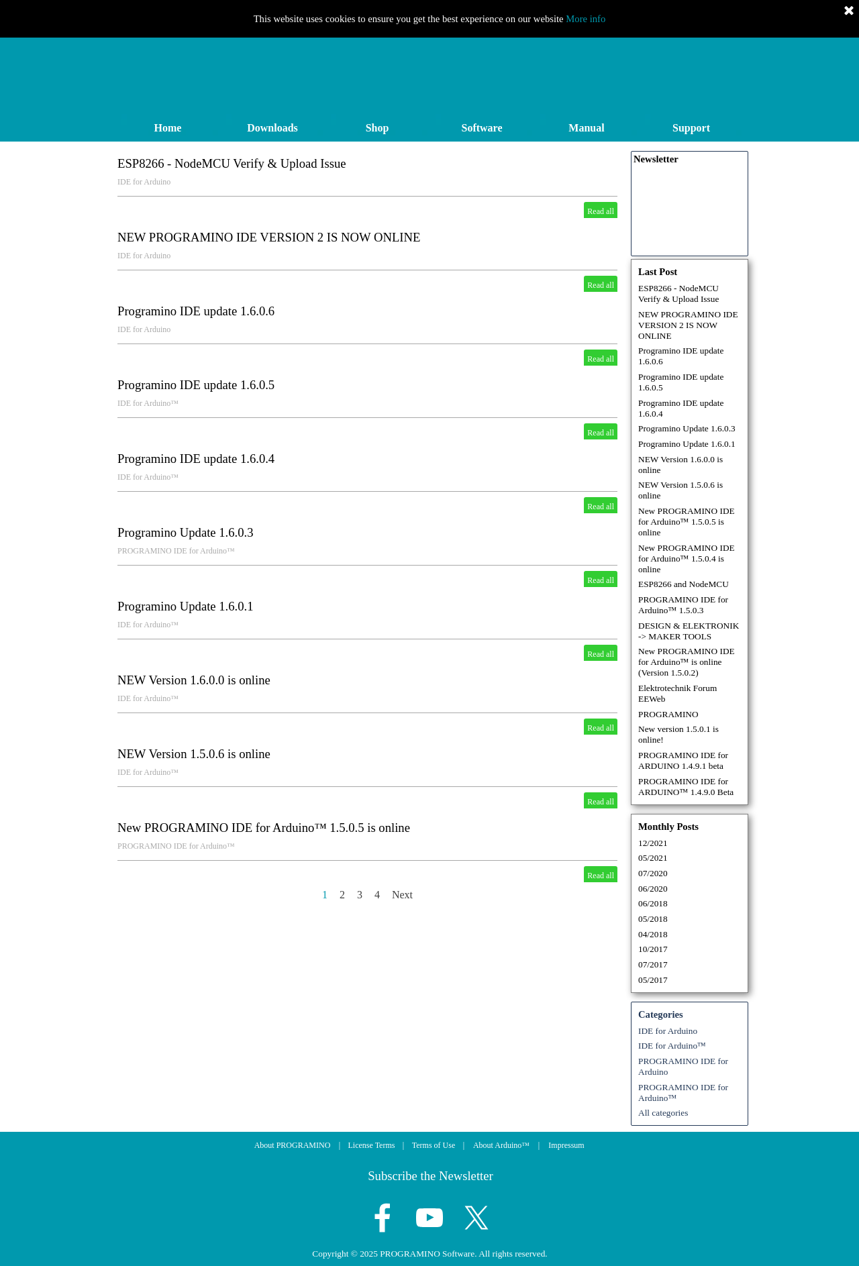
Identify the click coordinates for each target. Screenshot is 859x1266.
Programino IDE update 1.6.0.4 (195, 459)
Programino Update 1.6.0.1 (185, 606)
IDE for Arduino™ (148, 403)
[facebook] (382, 1217)
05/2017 (653, 980)
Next (402, 894)
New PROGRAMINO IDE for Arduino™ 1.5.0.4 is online (686, 558)
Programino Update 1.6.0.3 (185, 532)
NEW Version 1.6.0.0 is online (193, 680)
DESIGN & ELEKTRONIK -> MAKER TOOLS (688, 631)
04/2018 (653, 934)
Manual (586, 128)
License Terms (371, 1145)
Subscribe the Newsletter (430, 1176)
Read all (600, 211)
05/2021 (653, 858)
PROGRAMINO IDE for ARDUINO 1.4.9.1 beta (683, 760)
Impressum (566, 1145)
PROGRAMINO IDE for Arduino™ (176, 551)
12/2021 (653, 843)
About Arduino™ (501, 1145)
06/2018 (653, 903)
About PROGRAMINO (292, 1145)
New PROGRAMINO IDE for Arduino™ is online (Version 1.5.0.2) (686, 662)
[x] (476, 1217)
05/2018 (653, 919)
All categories (663, 1113)
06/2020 (653, 889)
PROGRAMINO (668, 714)
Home (168, 128)
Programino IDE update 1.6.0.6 (195, 311)
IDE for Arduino (143, 182)
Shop (377, 128)
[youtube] (429, 1217)
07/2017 (653, 964)
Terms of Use (433, 1145)
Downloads (272, 128)
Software (481, 128)
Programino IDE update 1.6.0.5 (195, 385)
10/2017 (653, 949)
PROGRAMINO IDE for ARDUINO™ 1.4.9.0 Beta (686, 786)
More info (585, 18)
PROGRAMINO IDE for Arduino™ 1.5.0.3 (683, 604)
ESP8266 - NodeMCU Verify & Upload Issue (231, 163)
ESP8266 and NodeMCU (683, 584)
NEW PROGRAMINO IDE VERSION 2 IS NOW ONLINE (268, 237)
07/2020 (653, 873)
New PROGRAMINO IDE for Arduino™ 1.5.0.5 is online (263, 828)
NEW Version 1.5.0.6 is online (193, 754)
